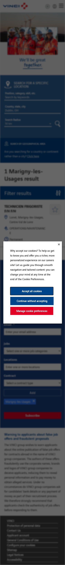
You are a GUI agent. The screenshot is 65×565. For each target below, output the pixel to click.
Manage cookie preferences (31, 311)
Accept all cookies (32, 291)
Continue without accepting (31, 301)
